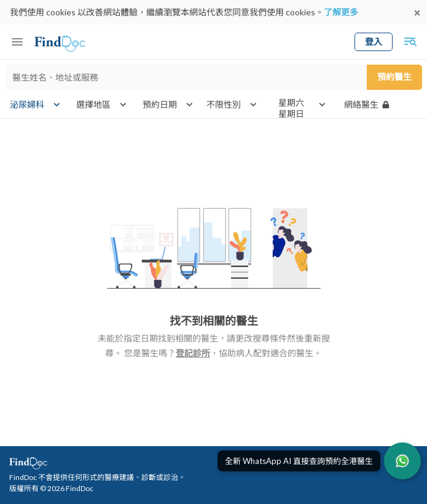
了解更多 (341, 12)
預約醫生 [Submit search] (394, 76)
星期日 (291, 113)
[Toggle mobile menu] (17, 42)
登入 (373, 41)
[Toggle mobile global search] (410, 42)
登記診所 (193, 353)
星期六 (291, 102)
